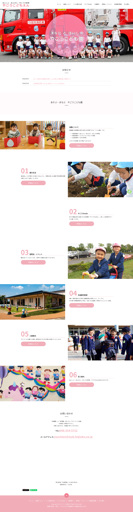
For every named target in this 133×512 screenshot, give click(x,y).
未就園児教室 (118, 4)
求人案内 (126, 4)
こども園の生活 (77, 4)
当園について (67, 4)
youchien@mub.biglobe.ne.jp (73, 436)
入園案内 (96, 4)
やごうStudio (88, 4)
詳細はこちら (81, 145)
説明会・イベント (107, 4)
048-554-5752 (69, 430)
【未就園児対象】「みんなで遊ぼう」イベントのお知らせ (49, 83)
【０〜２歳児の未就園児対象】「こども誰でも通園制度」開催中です (52, 79)
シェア (24, 488)
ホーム (59, 4)
